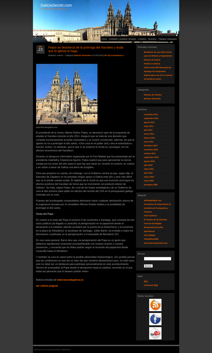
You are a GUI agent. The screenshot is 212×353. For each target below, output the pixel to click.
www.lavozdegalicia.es (70, 279)
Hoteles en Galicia (152, 64)
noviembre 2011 (151, 114)
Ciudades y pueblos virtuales (122, 39)
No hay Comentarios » (114, 55)
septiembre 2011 (151, 118)
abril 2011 (148, 130)
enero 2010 (149, 181)
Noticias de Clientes (153, 95)
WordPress (66, 350)
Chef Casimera (150, 216)
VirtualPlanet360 (151, 239)
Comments (151, 285)
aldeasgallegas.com (153, 200)
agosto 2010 (149, 161)
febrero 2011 (149, 138)
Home (104, 39)
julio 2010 (148, 165)
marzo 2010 (149, 177)
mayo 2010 (148, 169)
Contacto (142, 39)
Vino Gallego (149, 235)
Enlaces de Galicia (152, 60)
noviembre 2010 (151, 150)
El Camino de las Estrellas (155, 220)
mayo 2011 (148, 126)
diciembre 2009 (150, 185)
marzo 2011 (149, 134)
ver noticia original (47, 285)
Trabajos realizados (167, 39)
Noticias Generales (82, 55)
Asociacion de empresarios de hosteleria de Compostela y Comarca (157, 208)
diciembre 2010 (150, 146)
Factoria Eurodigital (153, 223)
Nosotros (152, 39)
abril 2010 (148, 173)
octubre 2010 (149, 153)
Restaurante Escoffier (153, 227)
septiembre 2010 (151, 157)
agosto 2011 (149, 122)
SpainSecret (149, 231)
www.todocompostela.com (156, 243)
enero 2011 (149, 142)
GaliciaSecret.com (56, 5)
